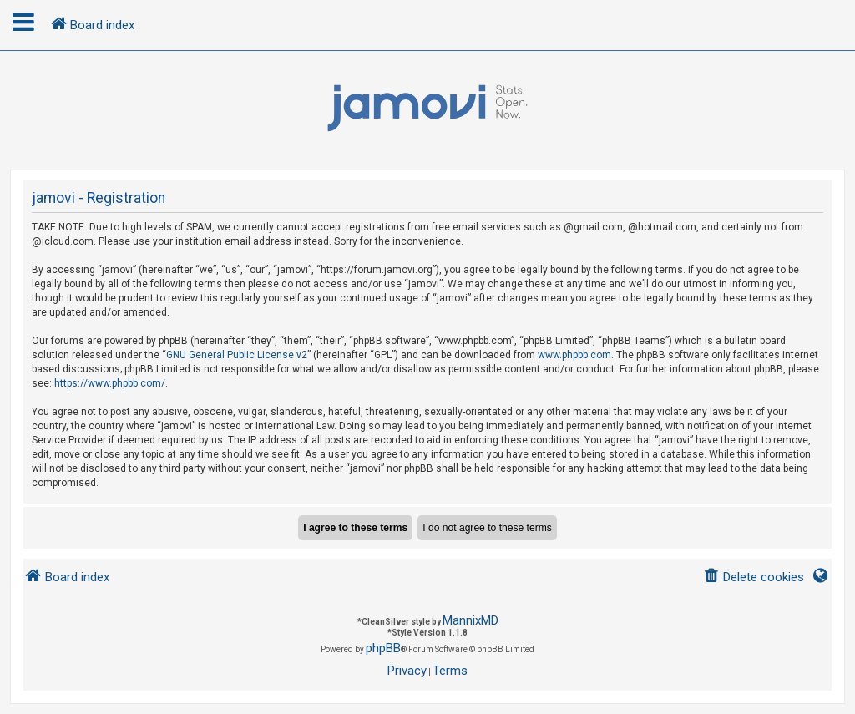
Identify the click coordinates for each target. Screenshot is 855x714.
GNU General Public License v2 (236, 355)
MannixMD (470, 620)
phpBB (383, 648)
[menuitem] (753, 577)
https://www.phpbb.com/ (109, 383)
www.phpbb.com (574, 355)
